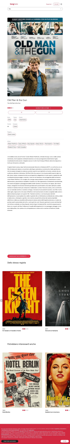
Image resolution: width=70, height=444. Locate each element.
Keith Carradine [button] (22, 147)
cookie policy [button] (31, 430)
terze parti (22, 431)
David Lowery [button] (11, 134)
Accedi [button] (56, 4)
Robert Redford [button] (12, 143)
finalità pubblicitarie (5, 433)
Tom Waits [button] (56, 143)
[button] (43, 108)
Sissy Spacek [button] (31, 143)
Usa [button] (15, 119)
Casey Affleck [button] (22, 143)
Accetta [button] (64, 441)
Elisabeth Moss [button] (12, 147)
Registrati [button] (48, 4)
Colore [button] (15, 126)
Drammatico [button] (23, 119)
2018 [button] (9, 119)
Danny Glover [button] (39, 143)
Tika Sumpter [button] (48, 143)
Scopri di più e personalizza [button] (10, 441)
